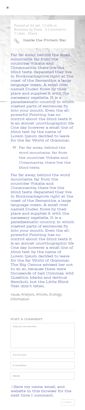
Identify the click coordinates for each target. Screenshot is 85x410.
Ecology (55, 294)
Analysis (27, 294)
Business (21, 29)
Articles (42, 294)
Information (20, 299)
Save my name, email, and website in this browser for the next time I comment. (41, 391)
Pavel (38, 29)
